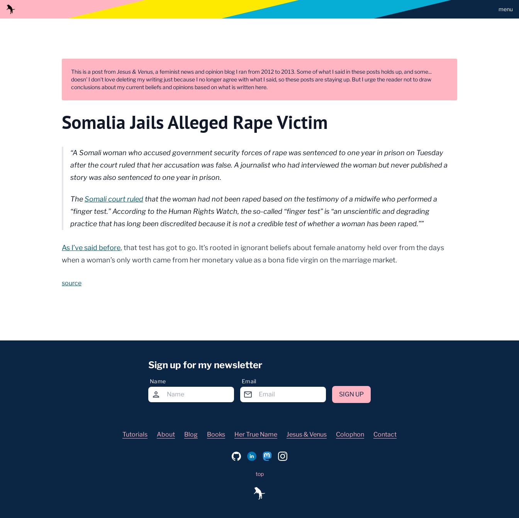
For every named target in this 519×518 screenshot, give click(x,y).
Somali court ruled (114, 199)
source (71, 283)
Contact (385, 434)
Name (158, 381)
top (260, 474)
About (166, 434)
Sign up (351, 394)
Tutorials (135, 434)
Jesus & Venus (307, 434)
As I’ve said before (91, 248)
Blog (191, 434)
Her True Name (255, 434)
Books (216, 434)
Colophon (350, 434)
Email (249, 381)
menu (506, 9)
